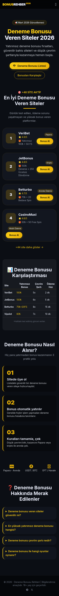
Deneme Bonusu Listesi (29, 65)
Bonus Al (45, 141)
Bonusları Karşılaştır (29, 75)
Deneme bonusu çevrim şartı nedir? (29, 540)
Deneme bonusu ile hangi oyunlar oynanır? (27, 553)
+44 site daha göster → (29, 247)
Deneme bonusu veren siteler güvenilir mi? (25, 513)
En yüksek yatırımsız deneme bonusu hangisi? (29, 527)
